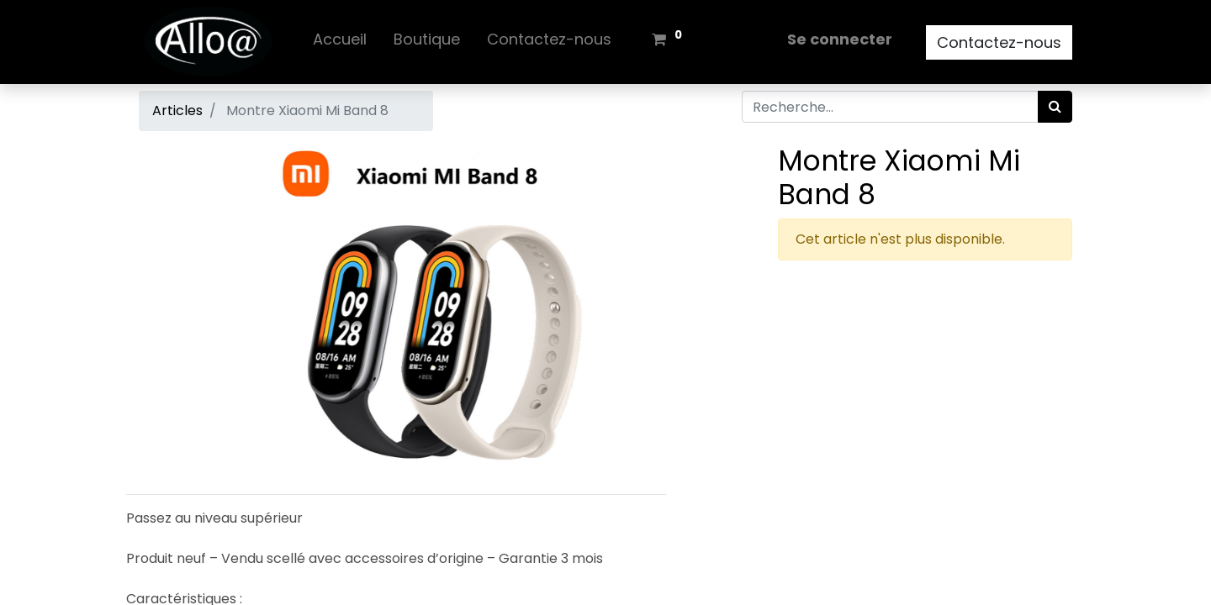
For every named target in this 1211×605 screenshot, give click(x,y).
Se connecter (839, 39)
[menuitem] (340, 42)
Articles (177, 110)
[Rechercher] (1055, 107)
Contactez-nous (999, 42)
